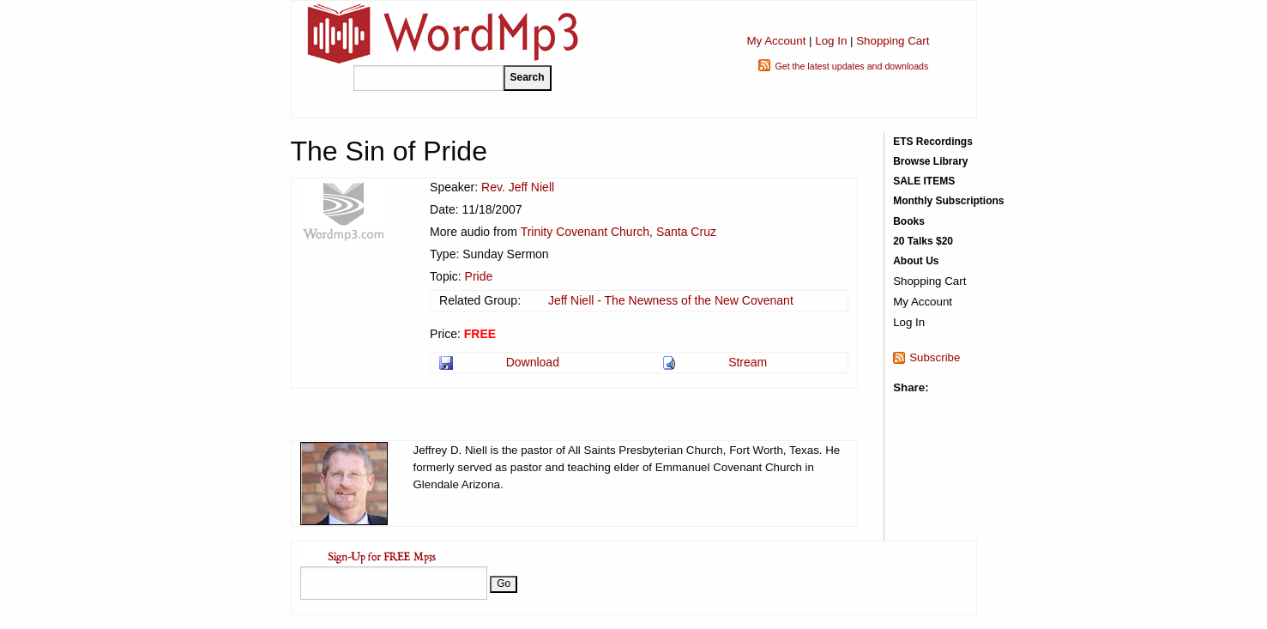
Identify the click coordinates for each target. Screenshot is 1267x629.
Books (909, 221)
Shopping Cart (892, 40)
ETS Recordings (933, 142)
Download (532, 362)
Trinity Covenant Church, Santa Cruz (618, 232)
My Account (775, 40)
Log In (831, 40)
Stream (747, 362)
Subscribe (934, 357)
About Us (915, 261)
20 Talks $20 (923, 241)
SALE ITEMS (924, 181)
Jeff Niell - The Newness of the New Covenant (670, 300)
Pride (479, 276)
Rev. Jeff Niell (517, 187)
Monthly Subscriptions (948, 201)
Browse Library (930, 161)
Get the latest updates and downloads (851, 66)
